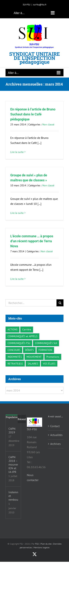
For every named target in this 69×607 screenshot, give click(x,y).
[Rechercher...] (31, 302)
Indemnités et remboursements (13, 495)
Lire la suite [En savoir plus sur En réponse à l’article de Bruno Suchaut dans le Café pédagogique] (17, 152)
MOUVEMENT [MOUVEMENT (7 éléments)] (34, 356)
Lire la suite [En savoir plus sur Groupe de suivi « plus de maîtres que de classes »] (17, 213)
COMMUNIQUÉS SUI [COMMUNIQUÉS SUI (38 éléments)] (46, 343)
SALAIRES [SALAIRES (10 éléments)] (33, 363)
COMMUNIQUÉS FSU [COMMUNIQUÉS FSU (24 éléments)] (19, 343)
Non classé (48, 124)
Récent (22, 419)
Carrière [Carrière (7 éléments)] (26, 329)
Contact (55, 426)
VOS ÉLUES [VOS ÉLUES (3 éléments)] (49, 363)
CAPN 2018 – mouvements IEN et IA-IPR (13, 464)
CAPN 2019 (11, 430)
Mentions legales (41, 547)
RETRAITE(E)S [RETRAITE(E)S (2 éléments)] (15, 363)
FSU (37, 543)
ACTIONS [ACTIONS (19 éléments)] (12, 329)
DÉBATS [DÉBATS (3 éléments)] (29, 350)
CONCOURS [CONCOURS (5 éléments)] (14, 350)
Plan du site (46, 543)
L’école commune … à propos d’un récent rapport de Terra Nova (31, 241)
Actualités (56, 435)
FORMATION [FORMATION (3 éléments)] (45, 350)
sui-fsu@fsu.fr (39, 4)
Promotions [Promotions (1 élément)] (52, 356)
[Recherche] (59, 302)
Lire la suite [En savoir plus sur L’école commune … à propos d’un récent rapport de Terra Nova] (17, 279)
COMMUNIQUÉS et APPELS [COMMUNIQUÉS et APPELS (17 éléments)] (22, 336)
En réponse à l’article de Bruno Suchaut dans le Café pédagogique (32, 114)
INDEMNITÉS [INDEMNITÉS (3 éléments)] (15, 356)
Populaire (11, 417)
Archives (55, 444)
